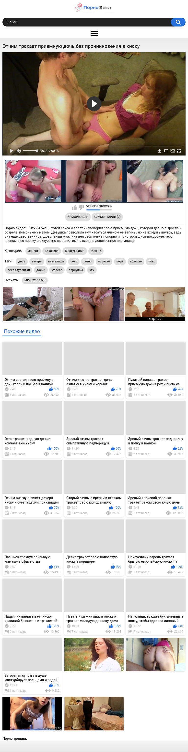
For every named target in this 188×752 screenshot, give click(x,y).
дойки (40, 270)
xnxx (151, 261)
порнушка (76, 270)
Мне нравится (74, 207)
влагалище (56, 261)
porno (87, 261)
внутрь (37, 261)
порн (120, 261)
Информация (78, 217)
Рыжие (96, 251)
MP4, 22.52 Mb (34, 280)
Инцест (33, 251)
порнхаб (104, 261)
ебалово (136, 261)
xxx (92, 270)
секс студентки (19, 270)
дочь (21, 261)
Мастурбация (74, 251)
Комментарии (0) (107, 217)
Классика (52, 251)
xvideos (57, 270)
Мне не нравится (81, 207)
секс (73, 261)
